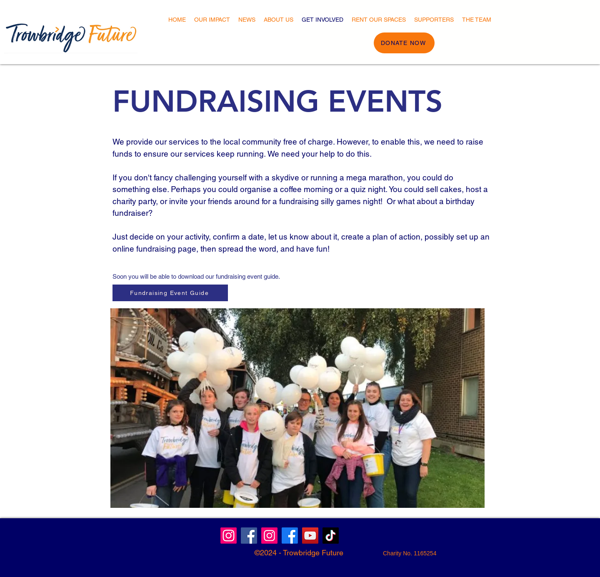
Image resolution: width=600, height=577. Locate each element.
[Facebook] (290, 535)
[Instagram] (228, 535)
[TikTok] (330, 535)
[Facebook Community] (249, 535)
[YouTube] (310, 535)
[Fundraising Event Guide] (170, 293)
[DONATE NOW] (404, 42)
